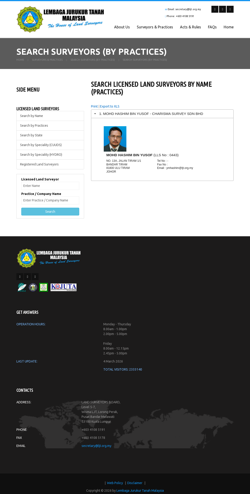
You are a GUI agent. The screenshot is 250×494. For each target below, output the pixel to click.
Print (94, 106)
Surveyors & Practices (155, 27)
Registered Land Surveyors (39, 164)
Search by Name (31, 116)
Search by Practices (34, 125)
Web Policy (115, 483)
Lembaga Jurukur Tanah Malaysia (140, 490)
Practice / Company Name (41, 194)
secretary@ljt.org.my (96, 446)
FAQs (212, 27)
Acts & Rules (190, 27)
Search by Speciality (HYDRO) (41, 154)
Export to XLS (109, 106)
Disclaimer (134, 483)
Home (229, 27)
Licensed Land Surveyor (40, 179)
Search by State (31, 135)
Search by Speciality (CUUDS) (41, 145)
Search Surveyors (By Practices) (92, 59)
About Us (122, 27)
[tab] (162, 113)
